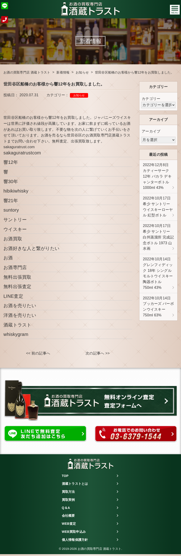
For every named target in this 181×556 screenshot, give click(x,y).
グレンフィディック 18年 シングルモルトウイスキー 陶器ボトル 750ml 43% (158, 276)
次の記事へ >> (98, 353)
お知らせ (79, 95)
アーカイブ (151, 131)
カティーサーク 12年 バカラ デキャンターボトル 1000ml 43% (157, 176)
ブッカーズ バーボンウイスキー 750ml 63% (158, 311)
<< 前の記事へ (38, 353)
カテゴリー (151, 99)
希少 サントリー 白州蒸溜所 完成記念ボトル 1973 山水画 (158, 239)
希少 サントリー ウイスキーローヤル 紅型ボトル (158, 208)
